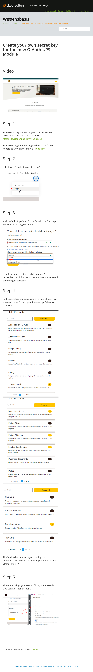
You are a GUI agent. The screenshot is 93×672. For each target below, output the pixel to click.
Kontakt (35, 649)
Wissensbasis (16, 19)
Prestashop (7, 23)
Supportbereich (47, 666)
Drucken (50, 39)
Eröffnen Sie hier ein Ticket (77, 11)
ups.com (40, 148)
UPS (16, 23)
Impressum (68, 666)
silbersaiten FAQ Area (54, 11)
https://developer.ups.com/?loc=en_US (22, 138)
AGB (76, 666)
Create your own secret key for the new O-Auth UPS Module (44, 23)
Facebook (56, 642)
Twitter (52, 642)
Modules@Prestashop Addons (27, 666)
